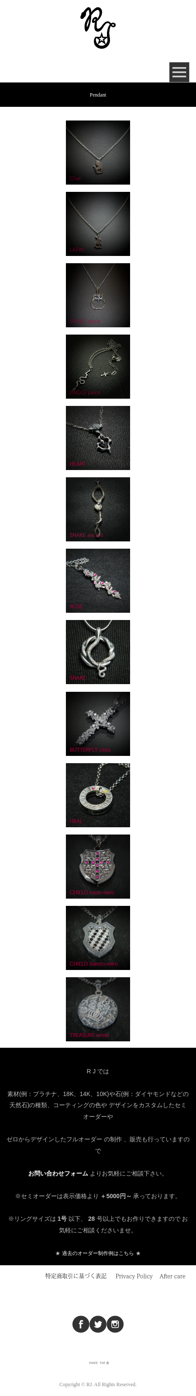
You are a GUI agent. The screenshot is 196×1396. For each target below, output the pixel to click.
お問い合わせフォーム (58, 1173)
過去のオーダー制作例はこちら (98, 1253)
